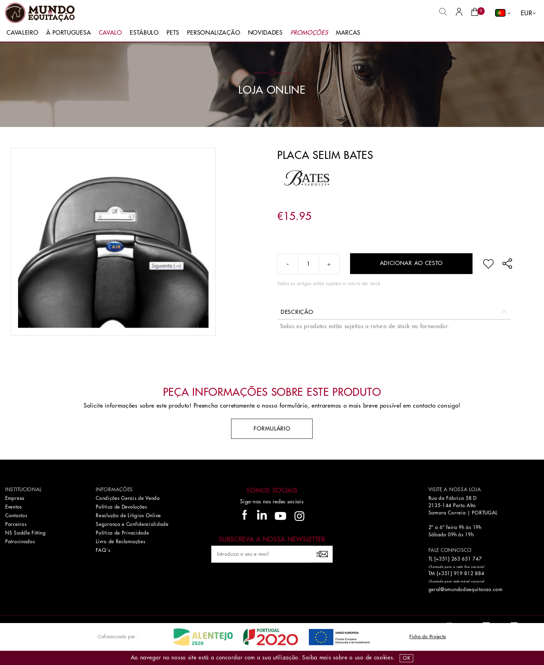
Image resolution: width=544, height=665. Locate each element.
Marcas (348, 33)
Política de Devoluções (121, 506)
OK (406, 658)
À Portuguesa (68, 33)
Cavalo (110, 33)
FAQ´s (103, 550)
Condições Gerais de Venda (128, 498)
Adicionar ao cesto (411, 263)
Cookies (383, 657)
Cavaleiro (22, 33)
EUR (526, 13)
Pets (173, 33)
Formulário (272, 429)
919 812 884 (469, 573)
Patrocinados (20, 541)
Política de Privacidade (122, 532)
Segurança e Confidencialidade (132, 524)
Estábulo (144, 33)
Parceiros (15, 524)
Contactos (16, 515)
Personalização (213, 33)
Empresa (15, 498)
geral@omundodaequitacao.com (465, 589)
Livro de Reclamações (120, 541)
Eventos (13, 506)
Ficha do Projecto (427, 636)
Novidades (265, 33)
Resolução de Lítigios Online (128, 515)
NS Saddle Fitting (25, 532)
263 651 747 (466, 558)
